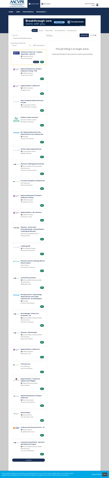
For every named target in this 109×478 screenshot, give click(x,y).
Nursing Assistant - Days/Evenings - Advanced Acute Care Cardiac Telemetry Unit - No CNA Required (31, 296)
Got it (104, 474)
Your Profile (28, 12)
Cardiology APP (25, 246)
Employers (46, 4)
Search (35, 30)
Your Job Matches (60, 30)
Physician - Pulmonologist (29, 332)
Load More (29, 460)
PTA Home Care (25, 364)
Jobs (18, 12)
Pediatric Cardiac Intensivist (29, 117)
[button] (93, 35)
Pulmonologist (25, 412)
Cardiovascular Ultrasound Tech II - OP (33, 427)
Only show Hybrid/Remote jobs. (22, 38)
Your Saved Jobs (71, 30)
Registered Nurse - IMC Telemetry (31, 212)
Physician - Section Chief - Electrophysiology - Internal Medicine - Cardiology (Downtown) (33, 229)
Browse (41, 30)
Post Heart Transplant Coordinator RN (33, 180)
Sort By (14, 45)
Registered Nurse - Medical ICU (30, 85)
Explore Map (49, 30)
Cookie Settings (96, 474)
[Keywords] (28, 35)
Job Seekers (34, 4)
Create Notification (39, 45)
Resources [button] (40, 12)
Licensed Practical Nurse (28, 277)
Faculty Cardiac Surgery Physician (31, 149)
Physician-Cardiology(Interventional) (32, 164)
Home (11, 12)
